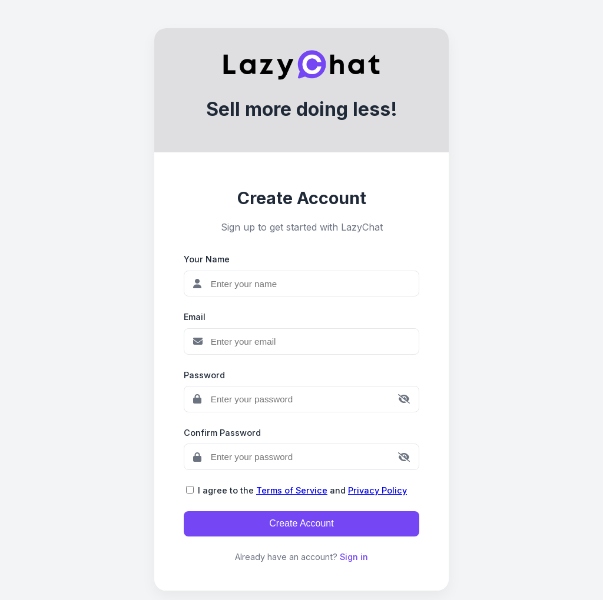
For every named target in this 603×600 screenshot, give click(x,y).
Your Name (207, 259)
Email (195, 317)
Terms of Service (291, 490)
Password (204, 375)
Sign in (354, 557)
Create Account (301, 523)
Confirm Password (222, 433)
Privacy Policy (377, 490)
